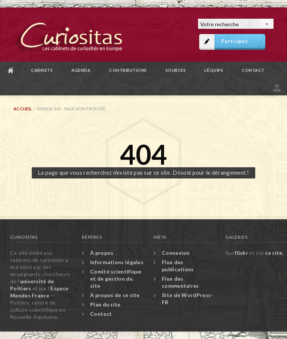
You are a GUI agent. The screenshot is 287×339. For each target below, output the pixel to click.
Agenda (80, 70)
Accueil (11, 70)
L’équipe (213, 70)
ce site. (274, 253)
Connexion (176, 253)
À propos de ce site (115, 295)
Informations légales (117, 262)
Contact (253, 70)
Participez (234, 41)
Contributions (128, 70)
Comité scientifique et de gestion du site (116, 278)
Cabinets (42, 70)
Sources (176, 70)
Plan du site (276, 87)
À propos (101, 253)
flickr (241, 253)
